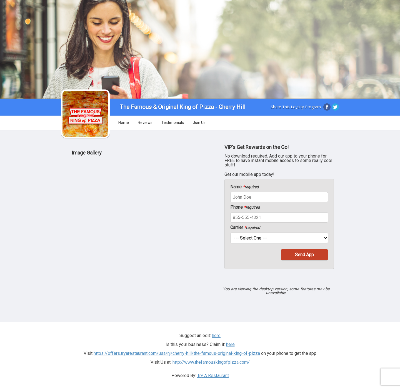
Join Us (199, 122)
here (216, 335)
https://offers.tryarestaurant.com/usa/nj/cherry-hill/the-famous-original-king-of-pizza (177, 353)
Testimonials (172, 122)
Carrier (245, 227)
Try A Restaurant (213, 375)
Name (244, 187)
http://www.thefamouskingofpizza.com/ (211, 362)
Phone (245, 207)
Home (123, 122)
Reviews (145, 122)
